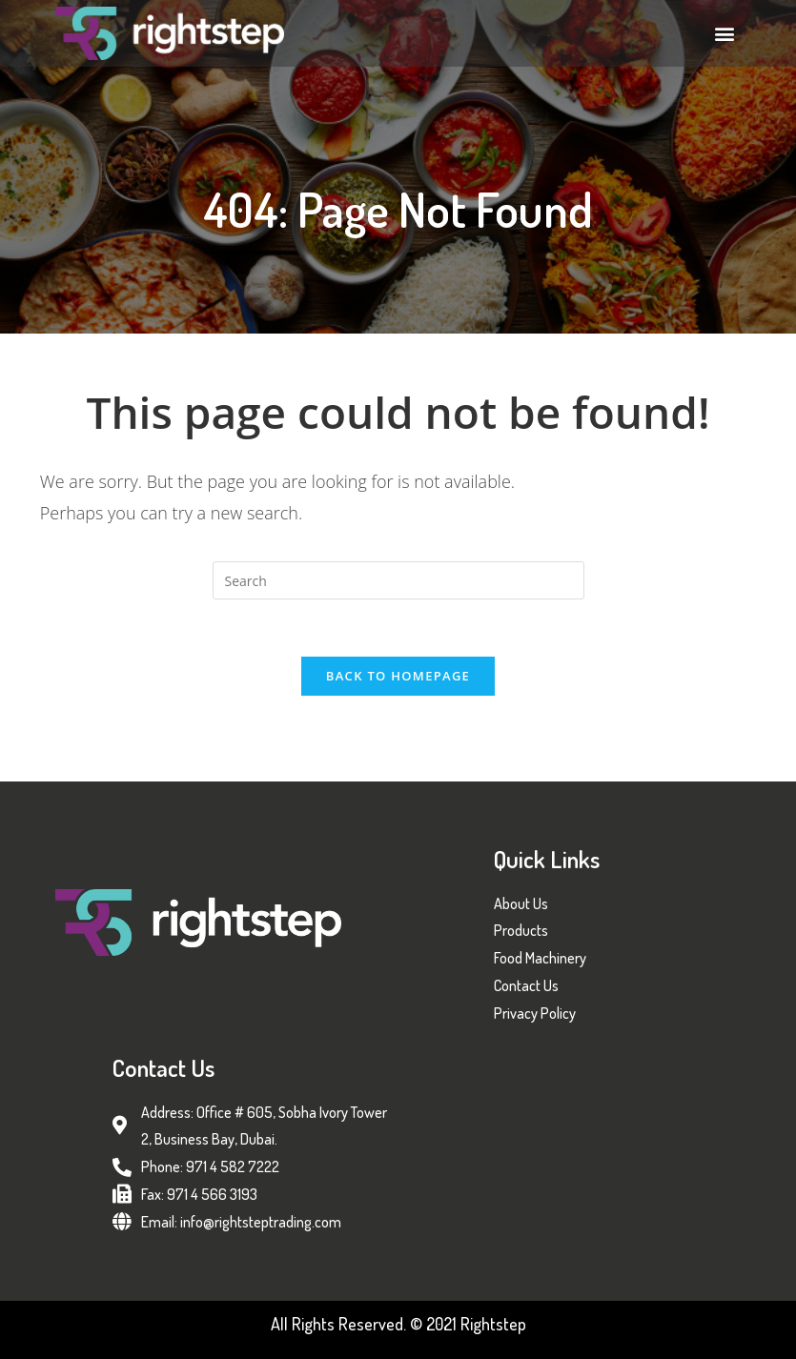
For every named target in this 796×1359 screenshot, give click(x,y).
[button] (725, 33)
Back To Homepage (398, 675)
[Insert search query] (398, 580)
